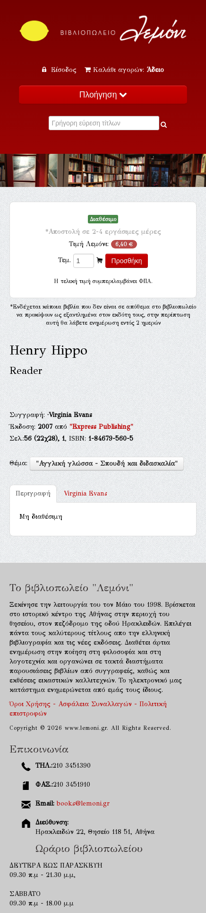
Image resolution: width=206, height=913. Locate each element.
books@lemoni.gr (83, 803)
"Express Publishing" (101, 427)
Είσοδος (60, 70)
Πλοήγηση (103, 94)
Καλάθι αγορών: (124, 70)
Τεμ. (64, 260)
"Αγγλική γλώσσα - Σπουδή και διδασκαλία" (107, 464)
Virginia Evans (85, 493)
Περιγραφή (33, 493)
